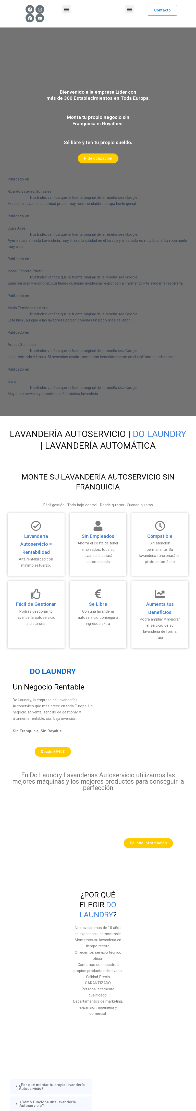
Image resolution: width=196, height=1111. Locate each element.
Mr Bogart (104, 1096)
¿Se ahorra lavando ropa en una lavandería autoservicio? (47, 894)
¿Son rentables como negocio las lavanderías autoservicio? (48, 928)
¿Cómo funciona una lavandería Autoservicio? (47, 877)
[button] (66, 9)
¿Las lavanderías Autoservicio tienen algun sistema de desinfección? (51, 911)
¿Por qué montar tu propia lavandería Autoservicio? (52, 860)
